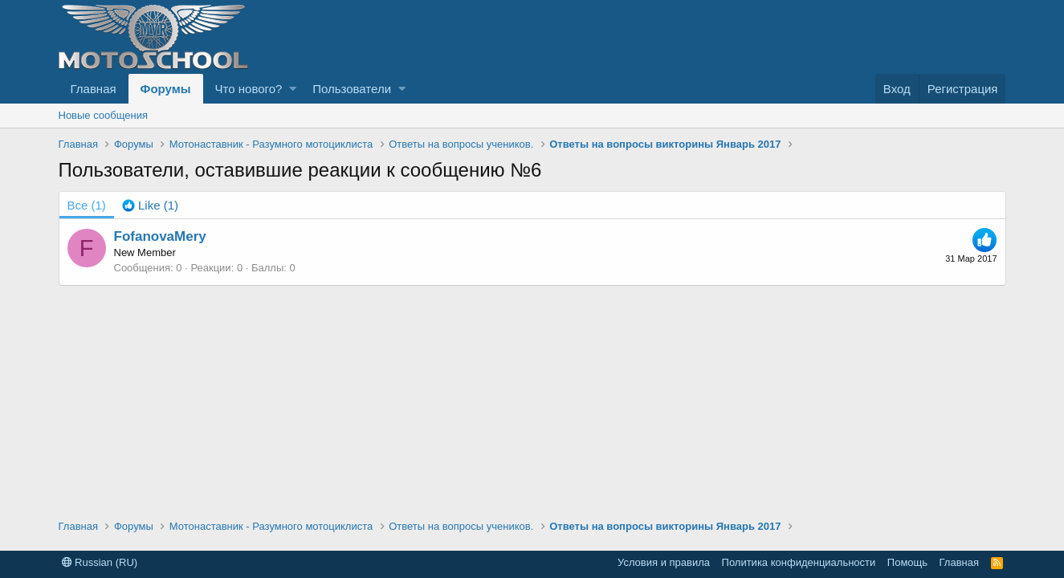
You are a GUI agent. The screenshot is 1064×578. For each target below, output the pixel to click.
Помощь (907, 562)
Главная (93, 89)
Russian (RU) (100, 562)
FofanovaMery (160, 236)
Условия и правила (664, 562)
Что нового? (249, 89)
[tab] (150, 205)
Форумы (166, 89)
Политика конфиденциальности (799, 562)
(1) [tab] (86, 205)
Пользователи (351, 89)
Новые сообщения (104, 115)
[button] (292, 89)
